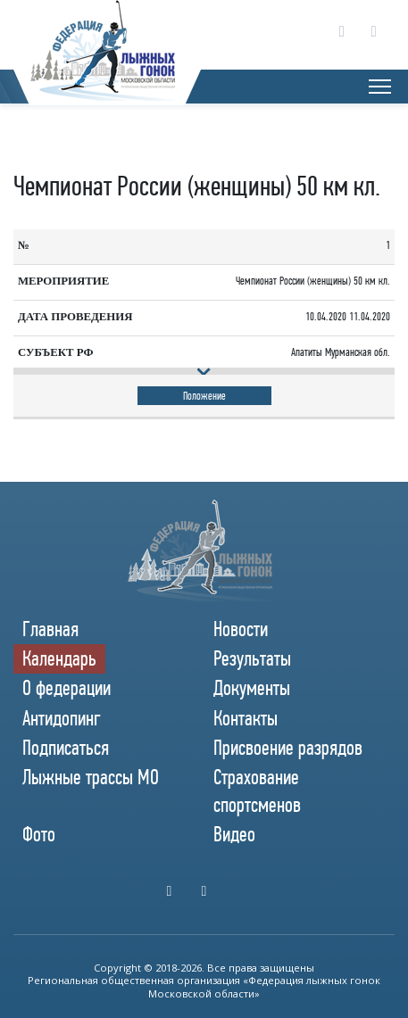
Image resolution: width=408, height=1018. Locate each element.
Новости (240, 629)
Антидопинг (61, 718)
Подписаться (65, 747)
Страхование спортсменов (257, 791)
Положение (204, 395)
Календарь (59, 658)
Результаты (252, 658)
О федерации (66, 687)
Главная (50, 629)
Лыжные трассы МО (90, 777)
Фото (38, 834)
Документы (251, 687)
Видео (234, 834)
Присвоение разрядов (287, 747)
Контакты (245, 718)
